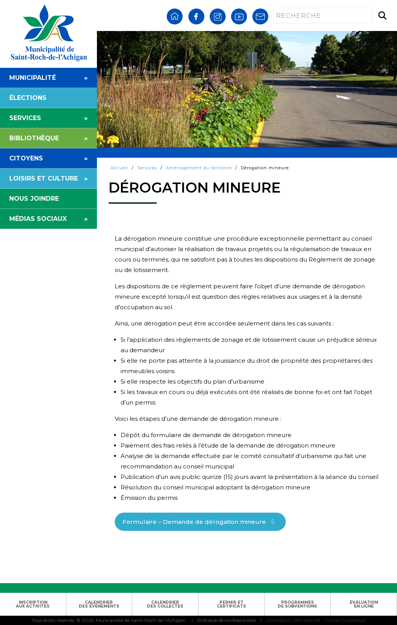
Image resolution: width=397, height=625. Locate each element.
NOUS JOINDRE (34, 198)
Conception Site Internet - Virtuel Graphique (315, 620)
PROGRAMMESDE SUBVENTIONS (297, 604)
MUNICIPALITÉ (48, 77)
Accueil (119, 167)
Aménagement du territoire (199, 167)
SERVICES (48, 118)
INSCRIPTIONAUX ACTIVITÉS (33, 604)
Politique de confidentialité (226, 620)
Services (147, 167)
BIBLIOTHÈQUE (48, 138)
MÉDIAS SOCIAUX (48, 218)
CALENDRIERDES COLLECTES (165, 604)
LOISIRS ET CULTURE (48, 178)
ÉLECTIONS (28, 98)
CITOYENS (48, 158)
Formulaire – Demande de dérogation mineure (194, 521)
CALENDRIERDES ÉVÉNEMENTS (99, 604)
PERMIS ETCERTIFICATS (231, 604)
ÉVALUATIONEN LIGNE (364, 604)
